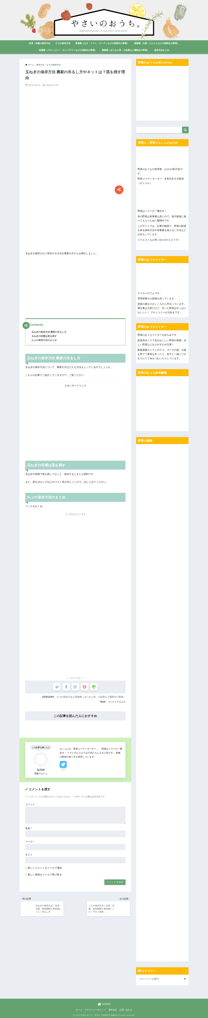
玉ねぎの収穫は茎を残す (44, 336)
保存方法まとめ (161, 50)
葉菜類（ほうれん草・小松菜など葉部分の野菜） (125, 50)
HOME (104, 1004)
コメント (30, 805)
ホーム (79, 1010)
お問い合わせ (159, 239)
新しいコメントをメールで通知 (45, 869)
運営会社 (112, 1010)
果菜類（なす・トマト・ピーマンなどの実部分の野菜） (102, 43)
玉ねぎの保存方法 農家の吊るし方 (49, 332)
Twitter (63, 771)
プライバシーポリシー (95, 1010)
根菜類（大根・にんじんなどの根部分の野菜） (156, 43)
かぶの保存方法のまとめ (44, 340)
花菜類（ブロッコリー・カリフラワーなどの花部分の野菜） (68, 50)
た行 (112, 703)
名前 (28, 829)
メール (29, 842)
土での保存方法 (62, 43)
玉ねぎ (122, 703)
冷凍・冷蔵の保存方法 (39, 43)
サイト (29, 856)
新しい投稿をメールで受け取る (45, 876)
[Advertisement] (75, 224)
